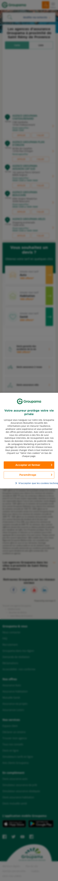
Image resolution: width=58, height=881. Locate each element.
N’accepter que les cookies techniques (31, 483)
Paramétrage (27, 474)
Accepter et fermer (27, 464)
